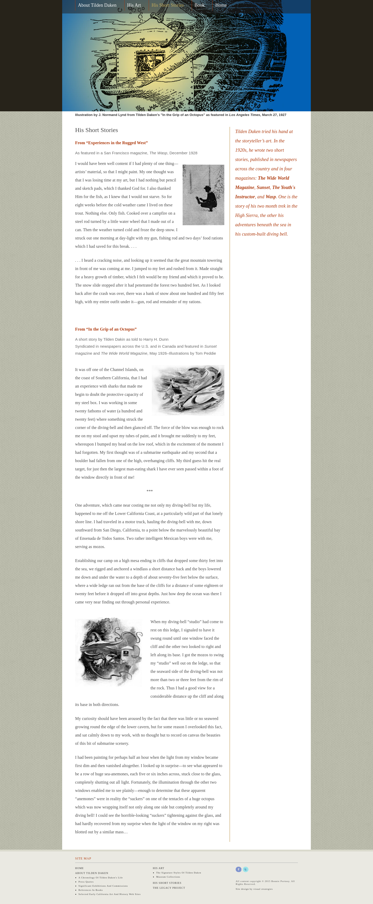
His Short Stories (168, 5)
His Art (134, 5)
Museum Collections (168, 877)
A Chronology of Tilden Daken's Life (100, 877)
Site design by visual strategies (254, 889)
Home (221, 5)
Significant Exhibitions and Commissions (103, 886)
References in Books (90, 890)
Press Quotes (86, 881)
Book (200, 5)
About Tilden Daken (97, 5)
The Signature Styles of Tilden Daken (178, 872)
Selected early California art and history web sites (109, 894)
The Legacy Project (169, 887)
